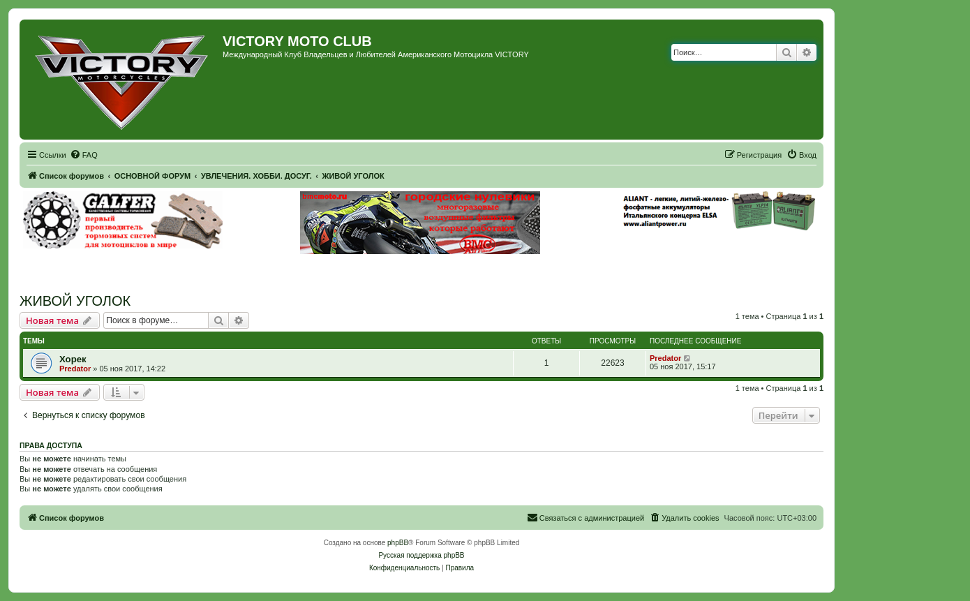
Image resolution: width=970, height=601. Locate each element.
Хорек (73, 359)
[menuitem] (84, 155)
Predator (75, 368)
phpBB (397, 543)
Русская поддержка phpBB (421, 555)
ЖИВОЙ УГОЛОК (75, 301)
